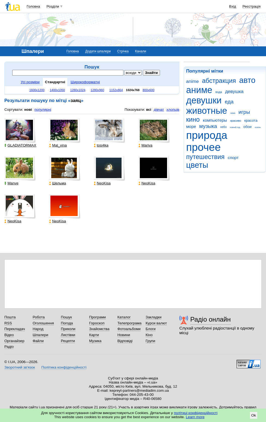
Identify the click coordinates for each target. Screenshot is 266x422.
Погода (67, 323)
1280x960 (97, 90)
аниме (199, 90)
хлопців (173, 109)
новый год (235, 127)
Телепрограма (129, 323)
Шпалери (40, 335)
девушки (204, 100)
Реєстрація (252, 6)
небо (223, 126)
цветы (197, 165)
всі (148, 109)
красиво (235, 120)
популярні (42, 109)
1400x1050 (57, 90)
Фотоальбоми (129, 329)
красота (250, 120)
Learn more (195, 417)
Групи (150, 341)
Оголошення (43, 323)
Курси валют (156, 323)
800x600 (148, 90)
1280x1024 (77, 90)
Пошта (10, 317)
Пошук (66, 317)
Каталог (124, 317)
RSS (8, 323)
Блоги (151, 329)
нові (28, 109)
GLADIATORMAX (20, 145)
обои (247, 127)
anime (192, 81)
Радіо (9, 347)
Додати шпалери (98, 51)
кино (193, 119)
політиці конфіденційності (195, 413)
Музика (95, 341)
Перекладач (14, 329)
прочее (203, 147)
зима (232, 113)
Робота (39, 317)
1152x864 (116, 90)
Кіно (149, 335)
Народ (38, 329)
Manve (11, 183)
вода (219, 92)
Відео (9, 335)
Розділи (53, 6)
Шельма (57, 183)
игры (244, 112)
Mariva (145, 145)
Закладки (153, 317)
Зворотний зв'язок (19, 367)
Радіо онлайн (210, 319)
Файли (38, 341)
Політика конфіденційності (63, 367)
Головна (33, 6)
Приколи (68, 329)
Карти (94, 335)
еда (229, 101)
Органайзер (14, 341)
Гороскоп (96, 323)
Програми (97, 317)
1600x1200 (37, 90)
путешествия (205, 156)
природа (206, 135)
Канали (140, 51)
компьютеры (215, 120)
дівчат (159, 109)
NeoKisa (102, 183)
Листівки (68, 335)
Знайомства (99, 329)
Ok (253, 415)
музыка (208, 126)
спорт (233, 157)
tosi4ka (101, 145)
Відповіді (125, 341)
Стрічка (123, 51)
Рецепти (68, 341)
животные (206, 111)
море (191, 126)
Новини (123, 335)
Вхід (232, 6)
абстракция (219, 80)
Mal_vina (58, 145)
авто (247, 80)
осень (258, 127)
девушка (234, 91)
